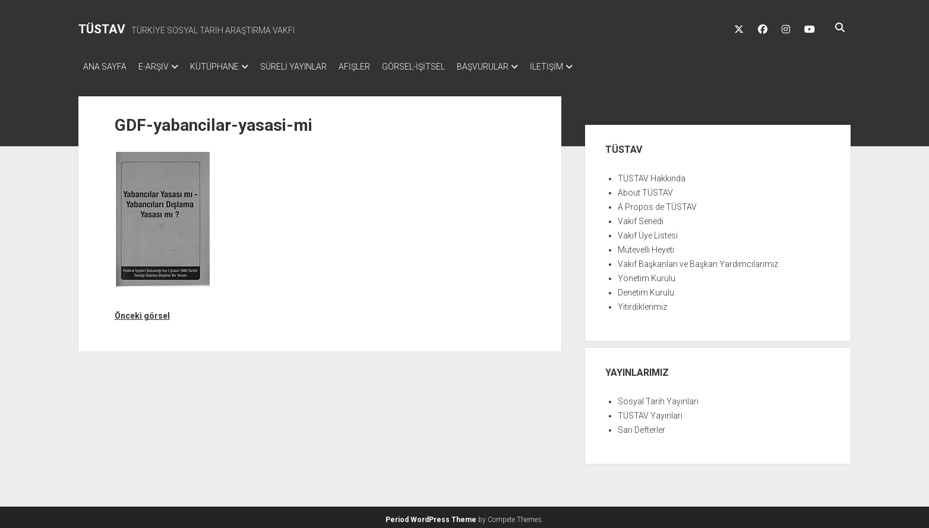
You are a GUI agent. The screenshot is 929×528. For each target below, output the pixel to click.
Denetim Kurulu (646, 289)
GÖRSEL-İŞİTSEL (443, 66)
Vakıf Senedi (640, 217)
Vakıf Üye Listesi (648, 232)
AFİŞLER (378, 66)
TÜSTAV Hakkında (651, 175)
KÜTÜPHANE (226, 66)
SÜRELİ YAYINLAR (311, 66)
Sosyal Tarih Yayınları (658, 398)
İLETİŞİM (588, 66)
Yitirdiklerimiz (642, 303)
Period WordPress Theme (430, 516)
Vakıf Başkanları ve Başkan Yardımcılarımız (698, 260)
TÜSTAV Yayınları (650, 412)
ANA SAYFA (105, 66)
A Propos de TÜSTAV (657, 203)
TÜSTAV (101, 29)
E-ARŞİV (159, 66)
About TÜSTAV (645, 189)
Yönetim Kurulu (646, 274)
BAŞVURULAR (518, 66)
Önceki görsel (142, 312)
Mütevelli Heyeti (646, 246)
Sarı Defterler (641, 426)
